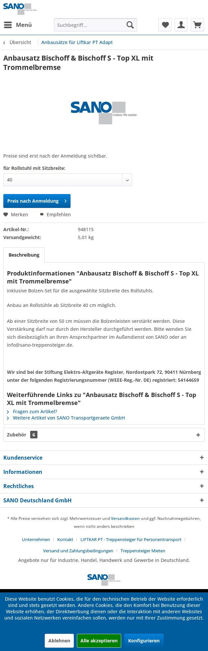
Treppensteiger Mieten (143, 551)
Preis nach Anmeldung (37, 200)
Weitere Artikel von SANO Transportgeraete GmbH (66, 418)
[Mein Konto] (181, 24)
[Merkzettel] (165, 24)
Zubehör (22, 434)
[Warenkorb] (197, 24)
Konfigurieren (144, 640)
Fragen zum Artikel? (32, 411)
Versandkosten (125, 518)
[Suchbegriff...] (95, 24)
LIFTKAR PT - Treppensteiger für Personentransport (131, 539)
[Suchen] (130, 24)
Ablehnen (59, 640)
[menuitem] (17, 24)
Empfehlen (55, 214)
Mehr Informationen (104, 624)
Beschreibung (24, 255)
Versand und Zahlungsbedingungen (78, 551)
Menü (18, 24)
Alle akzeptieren (99, 640)
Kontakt (65, 539)
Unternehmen (36, 539)
